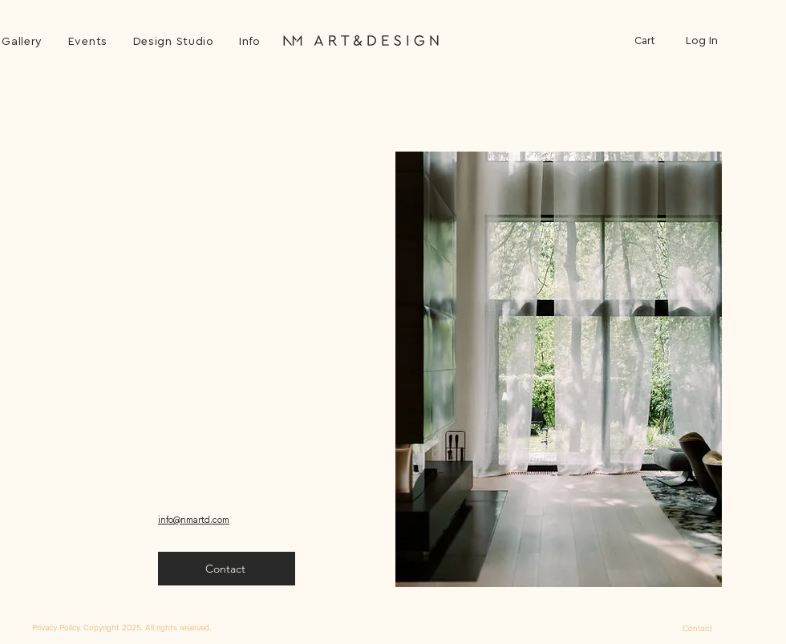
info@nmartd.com (193, 520)
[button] (250, 41)
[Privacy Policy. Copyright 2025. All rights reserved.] (187, 627)
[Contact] (697, 628)
